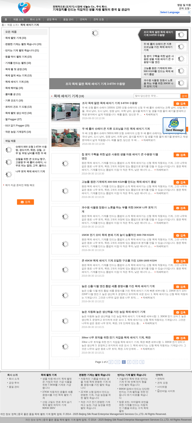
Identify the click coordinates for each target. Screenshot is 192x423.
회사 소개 (35, 19)
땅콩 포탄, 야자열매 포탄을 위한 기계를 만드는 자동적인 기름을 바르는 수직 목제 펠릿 (133, 407)
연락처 (83, 19)
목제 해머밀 (11, 88)
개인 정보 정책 (8, 414)
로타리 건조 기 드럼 (16, 106)
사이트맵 (162, 386)
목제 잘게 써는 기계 (16, 75)
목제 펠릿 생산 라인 (16, 113)
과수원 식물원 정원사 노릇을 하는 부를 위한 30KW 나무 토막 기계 (158, 83)
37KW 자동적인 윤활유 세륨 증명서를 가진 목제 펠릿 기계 (57, 394)
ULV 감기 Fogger (14, 125)
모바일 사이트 (166, 391)
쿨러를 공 (10, 94)
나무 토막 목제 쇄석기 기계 (30, 171)
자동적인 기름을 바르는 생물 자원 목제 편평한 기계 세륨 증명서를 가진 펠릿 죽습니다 (96, 383)
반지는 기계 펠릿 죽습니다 (19, 50)
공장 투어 (52, 19)
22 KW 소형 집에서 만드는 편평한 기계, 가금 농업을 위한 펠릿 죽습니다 (96, 394)
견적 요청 (184, 8)
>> (135, 362)
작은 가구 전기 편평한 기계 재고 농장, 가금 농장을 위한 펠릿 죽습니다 (96, 405)
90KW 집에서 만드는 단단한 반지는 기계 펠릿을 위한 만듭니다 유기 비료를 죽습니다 (134, 393)
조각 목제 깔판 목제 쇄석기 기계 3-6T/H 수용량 (158, 34)
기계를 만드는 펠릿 (15, 63)
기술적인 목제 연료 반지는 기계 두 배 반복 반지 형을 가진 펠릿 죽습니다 (133, 381)
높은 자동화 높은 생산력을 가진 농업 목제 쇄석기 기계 (113, 311)
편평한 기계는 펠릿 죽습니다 (20, 44)
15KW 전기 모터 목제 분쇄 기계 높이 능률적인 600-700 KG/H (118, 234)
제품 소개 (18, 19)
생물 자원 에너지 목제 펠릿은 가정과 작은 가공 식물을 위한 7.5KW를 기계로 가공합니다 (57, 383)
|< (111, 362)
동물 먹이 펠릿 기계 (16, 56)
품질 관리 (68, 19)
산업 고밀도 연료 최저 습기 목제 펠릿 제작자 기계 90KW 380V (57, 405)
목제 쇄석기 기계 (14, 81)
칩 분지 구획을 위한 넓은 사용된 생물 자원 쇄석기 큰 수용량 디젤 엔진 (159, 59)
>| (142, 362)
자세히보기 (152, 114)
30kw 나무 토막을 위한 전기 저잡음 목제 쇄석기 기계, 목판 (116, 337)
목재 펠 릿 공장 (13, 69)
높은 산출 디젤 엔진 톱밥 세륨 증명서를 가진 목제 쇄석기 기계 (118, 286)
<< (117, 362)
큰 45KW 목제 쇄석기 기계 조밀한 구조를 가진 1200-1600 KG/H (119, 260)
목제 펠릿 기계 (13, 38)
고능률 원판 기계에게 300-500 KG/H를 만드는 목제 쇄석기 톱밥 (158, 71)
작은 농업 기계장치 (15, 131)
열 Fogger (11, 119)
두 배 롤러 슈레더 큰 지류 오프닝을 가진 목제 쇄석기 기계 (158, 47)
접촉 (183, 103)
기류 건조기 (11, 100)
